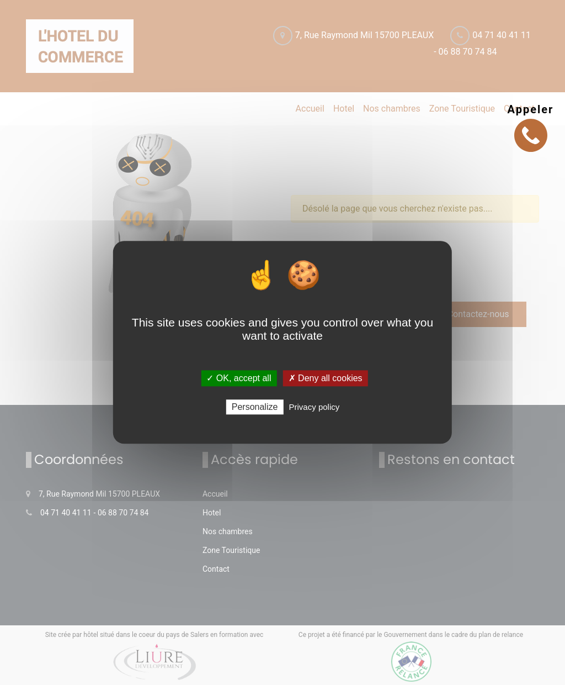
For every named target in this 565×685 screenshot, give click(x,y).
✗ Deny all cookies (326, 378)
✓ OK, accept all (238, 378)
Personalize (255, 407)
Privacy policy (314, 407)
